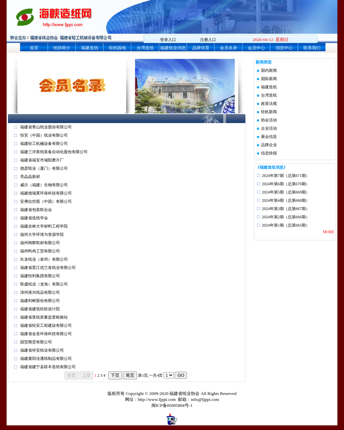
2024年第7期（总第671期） (286, 175)
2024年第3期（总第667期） (286, 208)
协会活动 (269, 120)
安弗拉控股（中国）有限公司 (46, 201)
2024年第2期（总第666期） (286, 217)
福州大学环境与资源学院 (42, 234)
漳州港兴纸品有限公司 (40, 292)
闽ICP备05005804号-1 (172, 405)
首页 (34, 47)
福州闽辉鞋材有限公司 (40, 242)
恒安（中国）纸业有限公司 (44, 135)
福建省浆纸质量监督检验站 (44, 317)
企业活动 (269, 128)
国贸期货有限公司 (36, 342)
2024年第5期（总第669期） (286, 192)
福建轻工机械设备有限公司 (44, 143)
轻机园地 (117, 47)
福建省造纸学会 (34, 218)
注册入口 (208, 39)
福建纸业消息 (173, 47)
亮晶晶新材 (30, 176)
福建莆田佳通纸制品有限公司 (46, 358)
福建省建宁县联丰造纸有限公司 (48, 367)
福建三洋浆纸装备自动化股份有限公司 (54, 152)
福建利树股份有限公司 (40, 300)
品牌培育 (200, 47)
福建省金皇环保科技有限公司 (46, 333)
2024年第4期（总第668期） (286, 200)
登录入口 (168, 39)
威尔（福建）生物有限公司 (44, 185)
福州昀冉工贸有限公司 (40, 251)
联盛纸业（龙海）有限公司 (44, 284)
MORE (328, 232)
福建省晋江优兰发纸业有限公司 (48, 267)
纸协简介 (61, 47)
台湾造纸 (145, 47)
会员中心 (256, 47)
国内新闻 (269, 70)
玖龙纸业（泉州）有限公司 (44, 259)
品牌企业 (269, 145)
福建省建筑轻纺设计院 (40, 309)
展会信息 (269, 136)
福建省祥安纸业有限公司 (42, 350)
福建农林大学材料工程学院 (44, 226)
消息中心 (284, 47)
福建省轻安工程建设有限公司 (46, 325)
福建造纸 (89, 47)
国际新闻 (269, 78)
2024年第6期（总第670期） (286, 184)
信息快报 (269, 153)
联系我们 (312, 47)
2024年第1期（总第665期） (286, 225)
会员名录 (228, 47)
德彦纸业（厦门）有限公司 (44, 168)
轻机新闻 (269, 111)
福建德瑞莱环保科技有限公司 (46, 193)
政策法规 (269, 103)
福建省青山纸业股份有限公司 (46, 127)
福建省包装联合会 (36, 209)
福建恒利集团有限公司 (40, 276)
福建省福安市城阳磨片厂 (42, 160)
